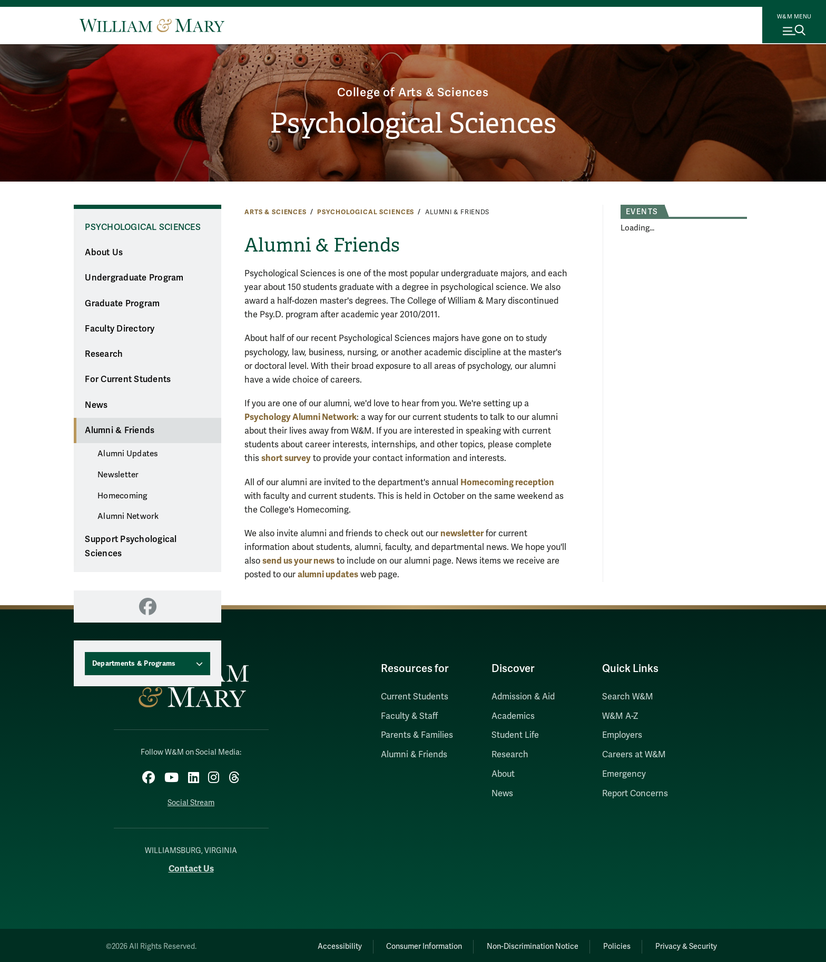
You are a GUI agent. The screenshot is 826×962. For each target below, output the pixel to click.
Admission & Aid (523, 697)
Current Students (414, 697)
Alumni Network (128, 516)
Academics (513, 716)
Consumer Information (403, 943)
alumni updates (328, 574)
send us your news (298, 560)
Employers (622, 735)
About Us (104, 252)
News (96, 405)
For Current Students (128, 379)
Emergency (624, 774)
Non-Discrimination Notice (517, 943)
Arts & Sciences (275, 212)
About (503, 774)
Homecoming (122, 495)
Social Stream (191, 800)
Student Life (515, 735)
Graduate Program (122, 303)
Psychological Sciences (413, 124)
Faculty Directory (119, 329)
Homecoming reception (507, 482)
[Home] (152, 25)
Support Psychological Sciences (130, 546)
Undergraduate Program (134, 278)
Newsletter (118, 474)
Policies (608, 943)
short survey (286, 458)
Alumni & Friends (119, 430)
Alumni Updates (127, 453)
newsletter (462, 533)
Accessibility (312, 943)
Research (104, 354)
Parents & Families (417, 735)
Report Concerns (635, 793)
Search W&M (627, 697)
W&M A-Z (620, 716)
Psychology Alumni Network (300, 417)
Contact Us (191, 865)
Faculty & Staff (409, 716)
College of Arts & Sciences (413, 90)
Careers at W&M (634, 754)
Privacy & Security (683, 943)
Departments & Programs (134, 663)
